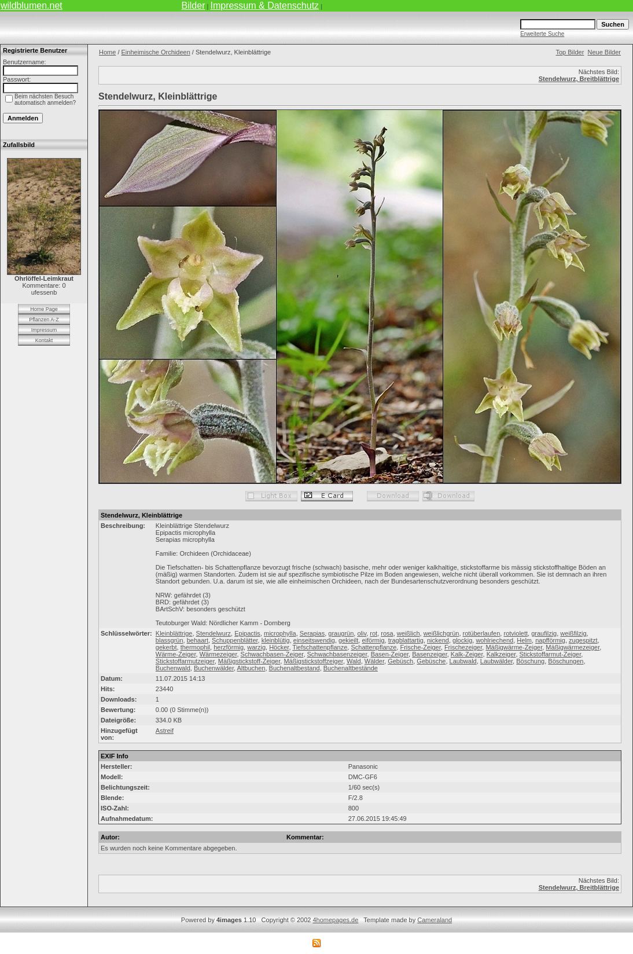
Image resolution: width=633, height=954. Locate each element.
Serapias (312, 633)
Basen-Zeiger (389, 654)
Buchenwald (173, 668)
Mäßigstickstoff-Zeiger (249, 661)
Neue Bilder (604, 52)
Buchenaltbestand (294, 668)
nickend (438, 640)
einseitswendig (314, 640)
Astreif (165, 730)
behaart (197, 640)
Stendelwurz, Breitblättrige (579, 78)
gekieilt (348, 640)
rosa (387, 633)
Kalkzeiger (501, 654)
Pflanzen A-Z (44, 319)
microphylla (280, 633)
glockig (462, 640)
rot (373, 633)
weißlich (408, 633)
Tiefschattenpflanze (319, 647)
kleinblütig (276, 640)
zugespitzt (583, 640)
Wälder (374, 661)
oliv (361, 633)
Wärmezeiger (218, 654)
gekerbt (166, 647)
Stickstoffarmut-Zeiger (551, 654)
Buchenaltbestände (350, 668)
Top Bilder (569, 52)
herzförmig (229, 647)
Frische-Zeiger (420, 647)
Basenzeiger (429, 654)
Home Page (44, 309)
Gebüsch (400, 661)
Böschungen (565, 661)
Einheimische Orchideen (156, 52)
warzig (256, 647)
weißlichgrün (441, 633)
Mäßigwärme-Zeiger (513, 647)
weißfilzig (573, 633)
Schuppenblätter (235, 640)
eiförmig (373, 640)
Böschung (530, 661)
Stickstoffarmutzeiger (185, 661)
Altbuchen (251, 668)
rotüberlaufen (481, 633)
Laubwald (463, 661)
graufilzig (544, 633)
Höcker (279, 647)
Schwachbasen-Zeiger (272, 654)
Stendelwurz (213, 633)
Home (107, 52)
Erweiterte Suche (542, 34)
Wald (354, 661)
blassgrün (169, 640)
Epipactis (247, 633)
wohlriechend (494, 640)
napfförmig (550, 640)
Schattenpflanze (373, 647)
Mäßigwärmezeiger (572, 647)
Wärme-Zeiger (176, 654)
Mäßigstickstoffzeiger (313, 661)
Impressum (44, 330)
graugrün (341, 633)
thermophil (195, 647)
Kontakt (44, 340)
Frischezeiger (463, 647)
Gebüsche (431, 661)
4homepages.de (335, 919)
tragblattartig (406, 640)
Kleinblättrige (174, 633)
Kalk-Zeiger (467, 654)
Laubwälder (496, 661)
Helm (524, 640)
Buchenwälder (214, 668)
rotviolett (515, 633)
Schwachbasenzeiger (337, 654)
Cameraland (434, 919)
